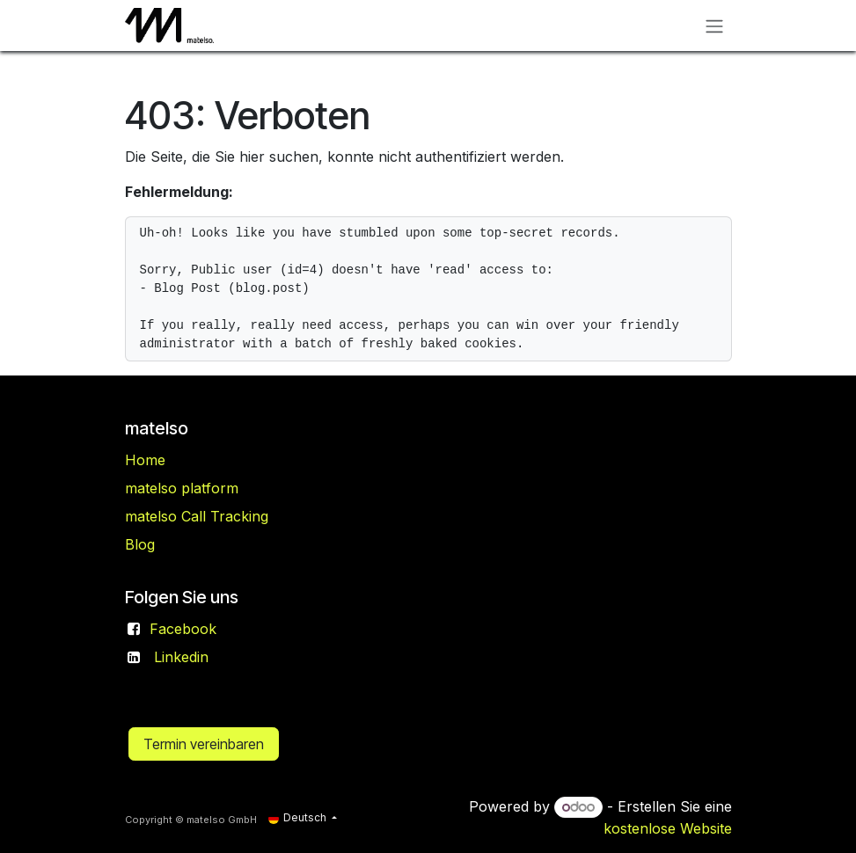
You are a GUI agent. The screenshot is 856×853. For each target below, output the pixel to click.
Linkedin (181, 657)
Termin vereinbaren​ (203, 744)
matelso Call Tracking (196, 516)
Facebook (183, 629)
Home (145, 460)
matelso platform (181, 488)
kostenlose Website (668, 828)
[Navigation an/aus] (714, 25)
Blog (140, 544)
